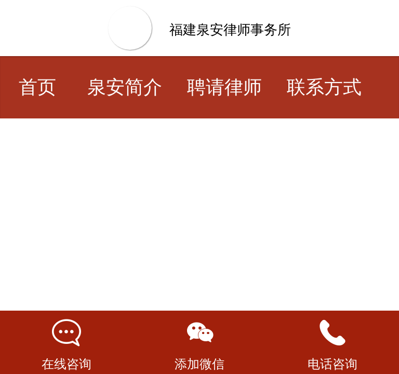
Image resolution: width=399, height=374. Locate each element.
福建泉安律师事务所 (230, 29)
